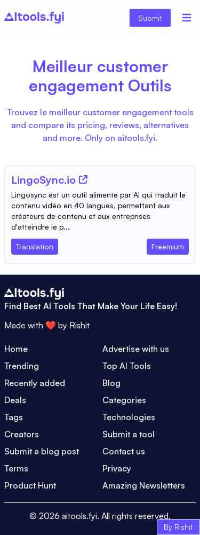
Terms (16, 468)
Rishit (79, 325)
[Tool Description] (100, 210)
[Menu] (187, 18)
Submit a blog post (41, 451)
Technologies (128, 417)
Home (16, 348)
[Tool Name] (43, 180)
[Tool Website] (83, 179)
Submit (150, 17)
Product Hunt (30, 485)
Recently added (34, 382)
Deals (15, 400)
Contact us (123, 451)
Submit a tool (128, 434)
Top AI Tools (126, 365)
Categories (124, 400)
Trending (21, 365)
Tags (13, 417)
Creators (21, 434)
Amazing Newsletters (143, 485)
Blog (111, 382)
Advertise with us (135, 348)
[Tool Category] (34, 244)
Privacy (116, 468)
